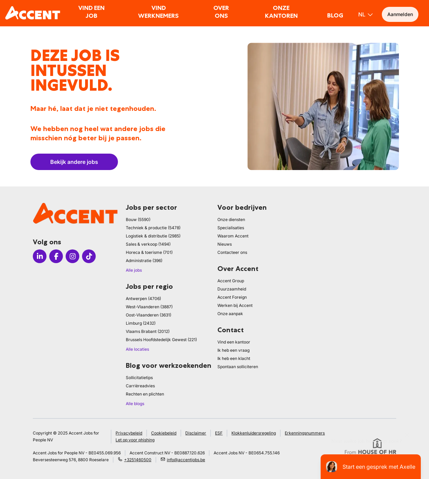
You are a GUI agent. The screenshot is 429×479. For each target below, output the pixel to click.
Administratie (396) (144, 260)
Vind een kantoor (233, 342)
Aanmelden (400, 14)
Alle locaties (137, 349)
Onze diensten (231, 219)
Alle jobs (134, 270)
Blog (335, 15)
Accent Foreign (232, 297)
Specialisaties (230, 227)
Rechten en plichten (145, 394)
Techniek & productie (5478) (153, 227)
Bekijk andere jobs (74, 161)
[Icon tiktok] (89, 256)
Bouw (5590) (138, 219)
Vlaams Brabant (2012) (148, 331)
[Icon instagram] (72, 256)
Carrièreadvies (140, 385)
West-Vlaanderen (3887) (149, 306)
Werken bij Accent (235, 305)
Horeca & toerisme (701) (149, 252)
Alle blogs (135, 403)
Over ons (221, 12)
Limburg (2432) (141, 323)
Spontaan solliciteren (237, 366)
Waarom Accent (233, 235)
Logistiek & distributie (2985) (153, 235)
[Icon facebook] (56, 256)
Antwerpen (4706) (143, 298)
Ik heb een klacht (233, 358)
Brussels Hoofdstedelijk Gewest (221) (161, 339)
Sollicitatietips (139, 377)
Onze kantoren (281, 12)
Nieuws (224, 244)
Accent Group (230, 280)
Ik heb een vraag (233, 350)
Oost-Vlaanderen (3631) (148, 315)
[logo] (32, 13)
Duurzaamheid (231, 289)
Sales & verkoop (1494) (148, 244)
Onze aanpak (230, 313)
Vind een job (91, 12)
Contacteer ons (232, 252)
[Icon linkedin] (39, 256)
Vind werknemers (158, 12)
